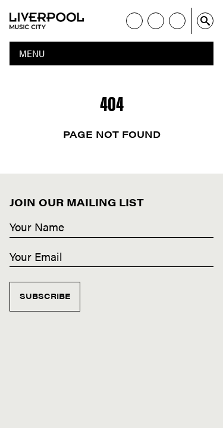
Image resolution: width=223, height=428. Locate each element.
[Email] (111, 257)
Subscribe (45, 295)
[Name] (111, 228)
